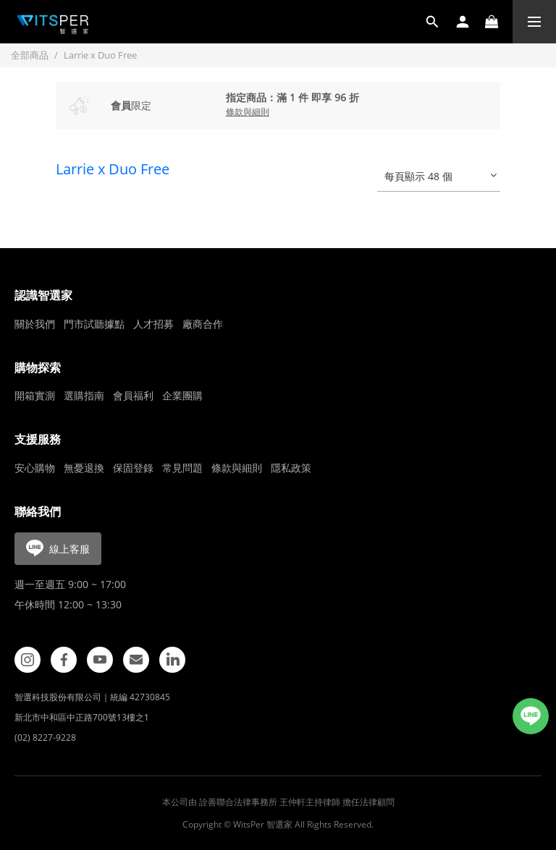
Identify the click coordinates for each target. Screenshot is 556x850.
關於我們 (34, 324)
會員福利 (133, 395)
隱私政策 (291, 468)
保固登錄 (133, 468)
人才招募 (153, 324)
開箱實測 (34, 395)
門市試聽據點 (94, 324)
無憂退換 (84, 468)
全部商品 (30, 54)
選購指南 (84, 395)
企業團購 (182, 395)
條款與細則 (236, 468)
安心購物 (34, 468)
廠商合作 (202, 324)
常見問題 (182, 468)
